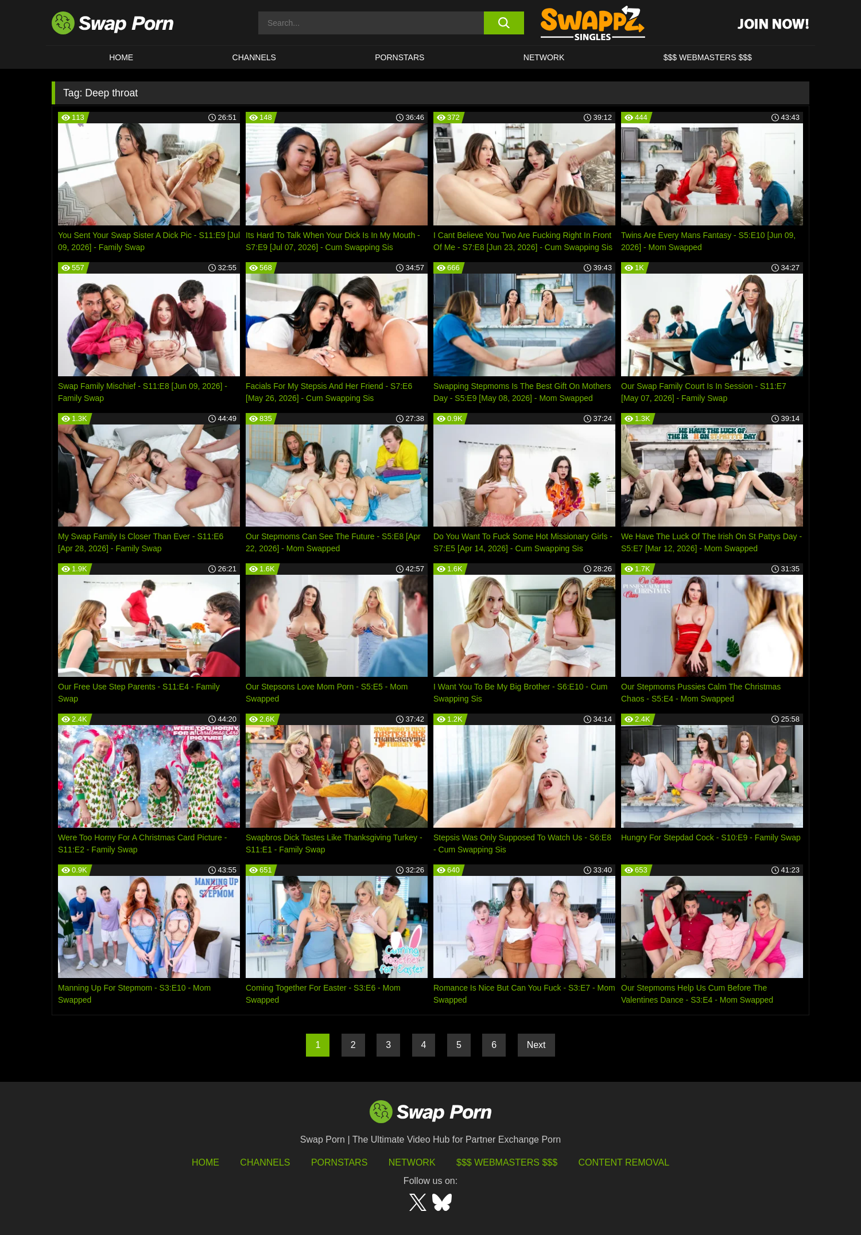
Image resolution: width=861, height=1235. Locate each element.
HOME (205, 1162)
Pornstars (399, 57)
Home (121, 57)
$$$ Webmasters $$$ (708, 57)
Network (544, 57)
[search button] (503, 22)
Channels (254, 57)
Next (536, 1045)
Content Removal (624, 1162)
